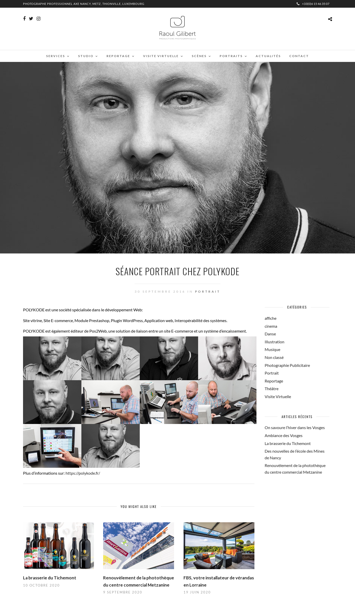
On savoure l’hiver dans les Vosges (295, 427)
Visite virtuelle (161, 56)
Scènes (199, 56)
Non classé (274, 357)
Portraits (231, 56)
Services (55, 56)
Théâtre (271, 388)
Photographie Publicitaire (287, 365)
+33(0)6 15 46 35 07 (313, 4)
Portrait (207, 291)
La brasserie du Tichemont (49, 577)
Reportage (118, 56)
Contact (299, 56)
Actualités (268, 56)
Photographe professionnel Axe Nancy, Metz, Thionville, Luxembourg (83, 3)
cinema (271, 326)
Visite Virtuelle (278, 396)
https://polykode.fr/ (83, 473)
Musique (272, 349)
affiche (270, 318)
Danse (270, 333)
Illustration (274, 341)
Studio (85, 56)
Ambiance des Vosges (284, 435)
